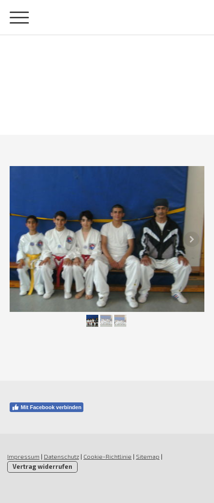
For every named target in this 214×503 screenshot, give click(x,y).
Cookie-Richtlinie (107, 456)
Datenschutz (61, 456)
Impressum (23, 456)
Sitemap (148, 456)
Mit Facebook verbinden (46, 407)
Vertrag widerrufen (42, 466)
